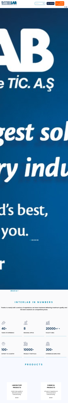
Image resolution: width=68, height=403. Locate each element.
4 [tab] (36, 209)
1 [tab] (30, 209)
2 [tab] (32, 209)
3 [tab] (34, 209)
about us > (14, 260)
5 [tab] (38, 209)
